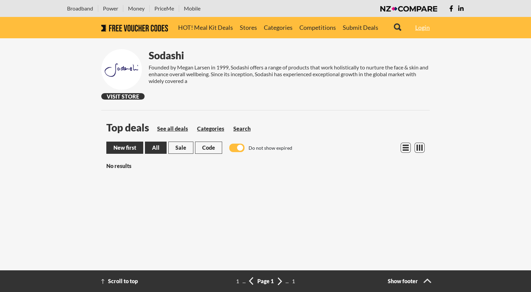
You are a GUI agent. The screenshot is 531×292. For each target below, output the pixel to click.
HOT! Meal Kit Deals (205, 27)
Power (110, 8)
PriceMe (164, 8)
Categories (278, 27)
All (156, 147)
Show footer (403, 281)
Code (208, 147)
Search (242, 128)
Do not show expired (270, 148)
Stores (248, 27)
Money (136, 8)
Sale (180, 147)
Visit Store (123, 96)
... (244, 281)
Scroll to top (123, 281)
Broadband (80, 8)
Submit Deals (360, 27)
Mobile (192, 8)
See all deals (172, 128)
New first (124, 147)
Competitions (317, 27)
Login (422, 27)
